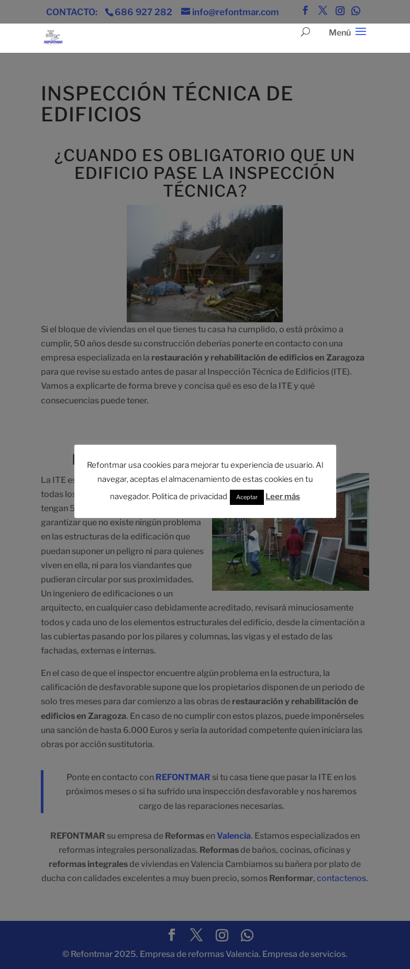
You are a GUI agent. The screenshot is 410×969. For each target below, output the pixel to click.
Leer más (282, 496)
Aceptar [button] (247, 497)
